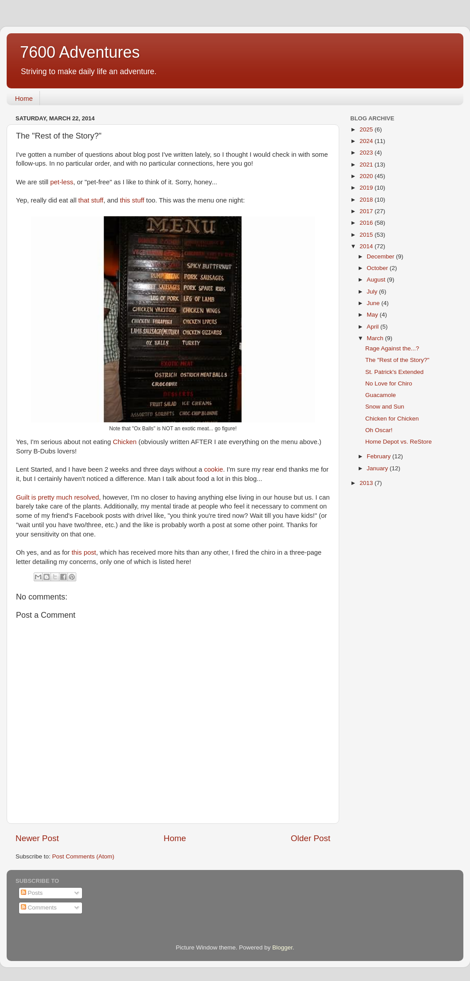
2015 (367, 234)
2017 (367, 211)
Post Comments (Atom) (83, 856)
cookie (212, 469)
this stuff (132, 200)
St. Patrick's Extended (394, 372)
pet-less (61, 182)
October (378, 268)
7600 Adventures (80, 52)
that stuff (91, 200)
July (373, 291)
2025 (367, 129)
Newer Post (37, 838)
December (381, 256)
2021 (367, 164)
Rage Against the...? (392, 348)
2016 (367, 222)
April (373, 326)
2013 (367, 483)
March (376, 338)
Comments (39, 907)
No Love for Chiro (388, 383)
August (377, 279)
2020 (367, 176)
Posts (32, 893)
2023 (367, 152)
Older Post (310, 838)
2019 (367, 187)
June (374, 303)
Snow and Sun (384, 406)
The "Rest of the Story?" (397, 360)
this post (83, 552)
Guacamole (380, 395)
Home (24, 98)
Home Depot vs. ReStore (398, 441)
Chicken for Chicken (392, 418)
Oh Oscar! (379, 430)
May (373, 314)
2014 (367, 246)
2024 (367, 141)
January (378, 468)
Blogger (282, 947)
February (379, 456)
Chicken (125, 441)
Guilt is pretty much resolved (57, 497)
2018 (367, 199)
